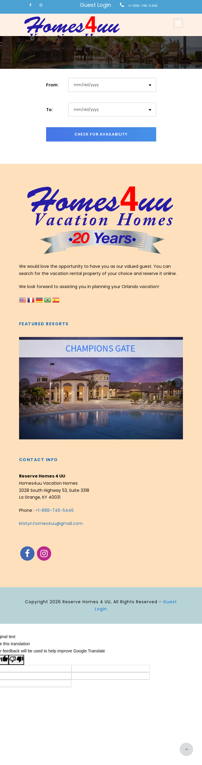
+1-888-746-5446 (143, 5)
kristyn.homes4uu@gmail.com (51, 523)
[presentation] (24, 383)
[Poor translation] (16, 660)
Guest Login (95, 5)
